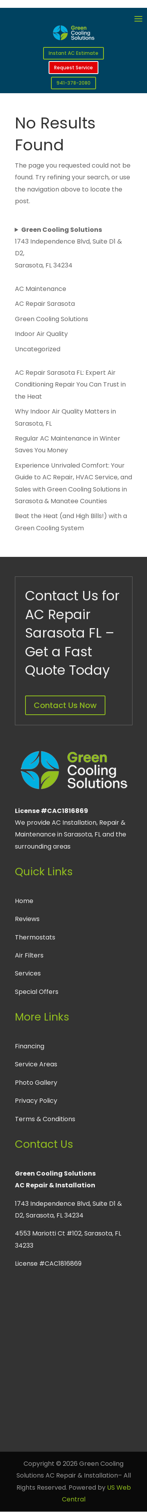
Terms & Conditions (45, 1119)
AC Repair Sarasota (45, 303)
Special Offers (36, 991)
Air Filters (29, 955)
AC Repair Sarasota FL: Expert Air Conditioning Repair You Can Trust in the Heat (70, 384)
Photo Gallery (36, 1082)
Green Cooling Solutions (51, 318)
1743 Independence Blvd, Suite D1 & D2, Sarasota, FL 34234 (68, 247)
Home (24, 900)
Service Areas (36, 1064)
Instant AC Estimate (73, 53)
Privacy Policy (36, 1100)
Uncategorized (37, 349)
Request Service (73, 67)
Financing (29, 1046)
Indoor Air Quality (41, 333)
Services (28, 973)
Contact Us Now (65, 705)
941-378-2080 (73, 82)
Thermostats (35, 937)
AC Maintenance (40, 288)
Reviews (27, 918)
